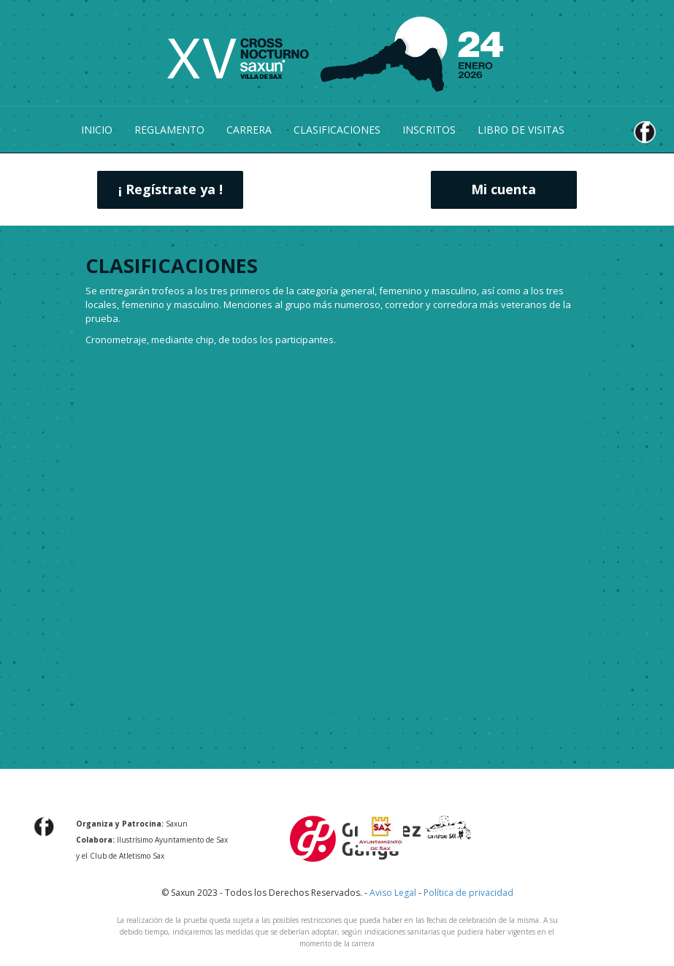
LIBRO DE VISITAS (521, 130)
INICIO (96, 130)
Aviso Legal (392, 892)
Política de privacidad (468, 892)
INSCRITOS (429, 130)
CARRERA (249, 130)
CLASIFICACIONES (337, 130)
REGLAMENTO (169, 130)
